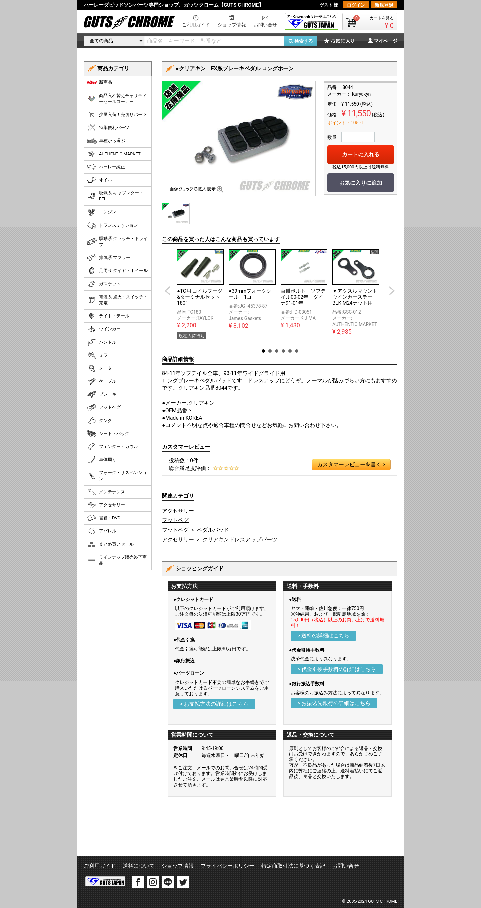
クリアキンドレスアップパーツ (239, 539)
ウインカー (104, 329)
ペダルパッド (213, 530)
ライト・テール (108, 316)
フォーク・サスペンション (117, 475)
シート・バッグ (108, 433)
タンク (99, 420)
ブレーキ (101, 394)
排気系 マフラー (108, 257)
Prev (167, 290)
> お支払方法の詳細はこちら (214, 704)
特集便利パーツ (108, 127)
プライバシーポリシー (227, 866)
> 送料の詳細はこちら (323, 635)
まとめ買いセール (110, 544)
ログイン (356, 5)
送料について (139, 866)
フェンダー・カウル (112, 446)
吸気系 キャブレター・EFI (115, 195)
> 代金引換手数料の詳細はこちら (336, 669)
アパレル (101, 531)
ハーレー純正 (106, 167)
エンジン (101, 212)
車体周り (101, 459)
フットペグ (175, 520)
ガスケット (104, 284)
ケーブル (101, 381)
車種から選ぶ (106, 140)
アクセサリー (178, 511)
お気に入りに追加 (360, 183)
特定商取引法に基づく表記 (293, 866)
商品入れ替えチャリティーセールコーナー (117, 98)
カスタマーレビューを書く (351, 464)
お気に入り (342, 41)
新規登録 (384, 5)
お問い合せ (265, 24)
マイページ (379, 41)
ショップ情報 (232, 24)
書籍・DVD (103, 518)
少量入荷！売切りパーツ (117, 114)
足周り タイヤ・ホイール (117, 270)
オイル (99, 180)
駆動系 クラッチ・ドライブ (117, 241)
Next (392, 290)
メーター (101, 368)
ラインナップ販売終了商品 (117, 560)
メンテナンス (106, 492)
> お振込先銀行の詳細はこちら (334, 703)
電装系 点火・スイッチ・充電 (117, 299)
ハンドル (101, 342)
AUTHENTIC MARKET (114, 154)
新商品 (99, 82)
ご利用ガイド (196, 24)
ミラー (99, 355)
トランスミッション (112, 225)
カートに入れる (360, 154)
